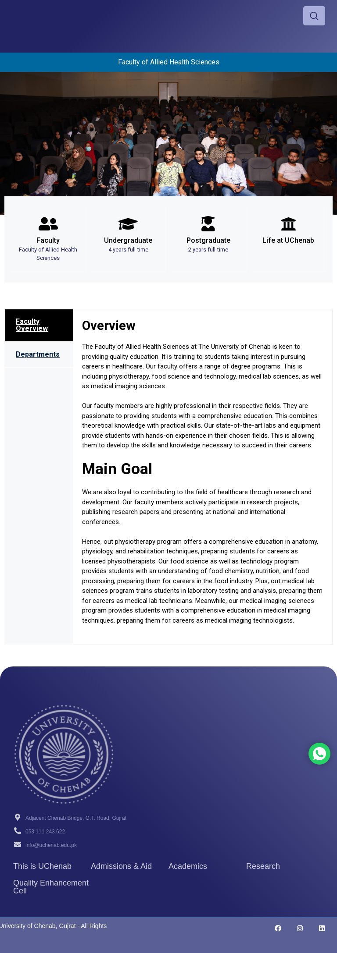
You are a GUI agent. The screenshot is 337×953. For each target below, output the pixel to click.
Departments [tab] (38, 354)
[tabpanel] (202, 476)
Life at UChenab (288, 240)
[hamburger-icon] (270, 16)
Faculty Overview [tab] (32, 325)
